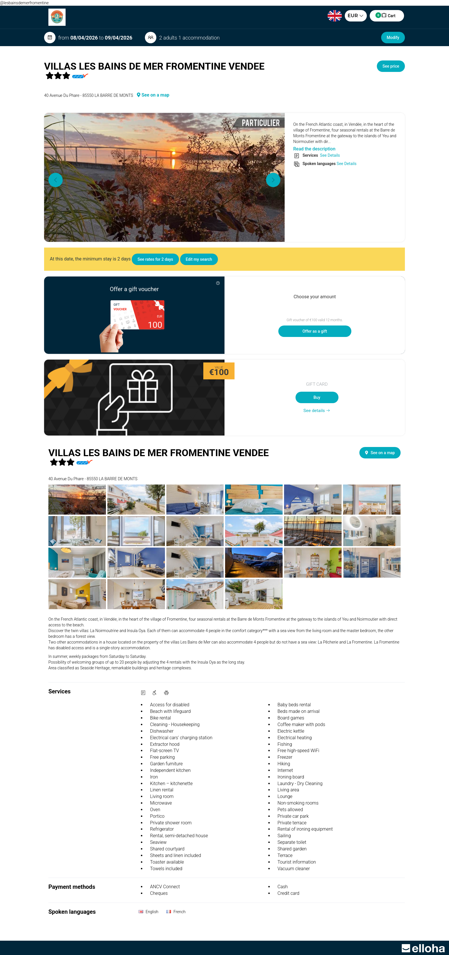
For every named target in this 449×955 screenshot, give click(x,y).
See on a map (153, 95)
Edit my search (199, 259)
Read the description (314, 149)
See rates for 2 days (155, 259)
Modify (393, 37)
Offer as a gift (314, 331)
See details (317, 410)
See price (391, 66)
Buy (317, 397)
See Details (329, 155)
